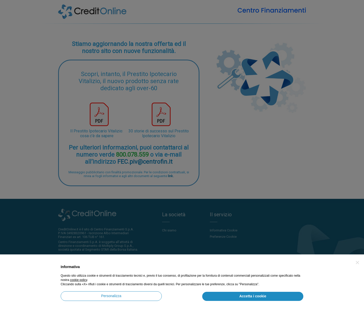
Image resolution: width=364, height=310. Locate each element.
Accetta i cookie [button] (252, 296)
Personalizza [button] (111, 296)
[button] (357, 262)
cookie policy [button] (78, 280)
